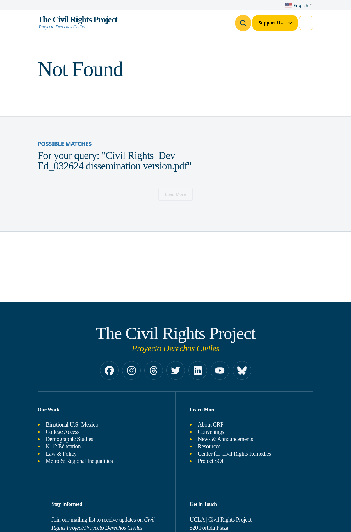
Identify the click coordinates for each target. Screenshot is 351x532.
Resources (209, 446)
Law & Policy (61, 453)
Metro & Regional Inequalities (79, 461)
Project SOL (211, 461)
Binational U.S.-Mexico (72, 424)
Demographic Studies (69, 439)
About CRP (210, 424)
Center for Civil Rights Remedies (234, 453)
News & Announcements (225, 439)
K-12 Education (63, 446)
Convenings (211, 432)
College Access (62, 432)
